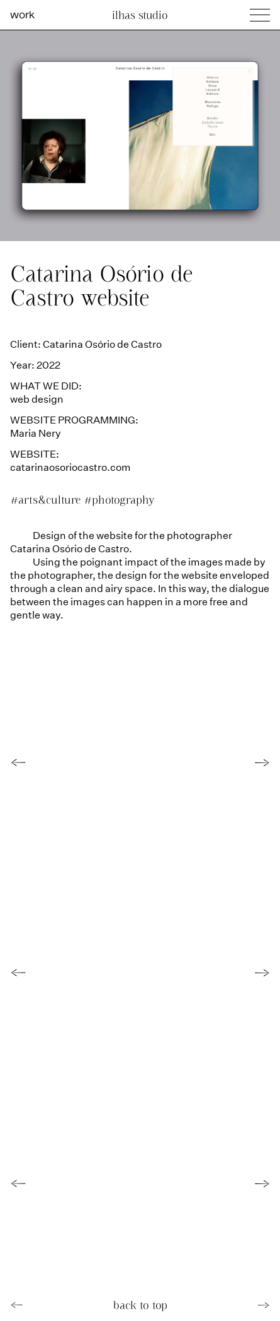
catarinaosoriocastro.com (70, 466)
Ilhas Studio (140, 15)
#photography (119, 500)
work (22, 14)
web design (37, 398)
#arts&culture (47, 500)
